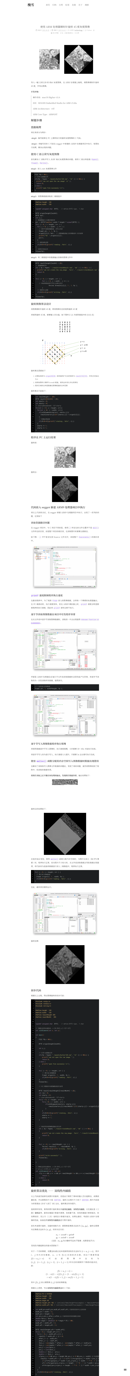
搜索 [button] (87, 4)
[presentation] (59, 1225)
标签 (67, 4)
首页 (48, 4)
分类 (61, 4)
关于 (80, 4)
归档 (54, 4)
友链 (74, 4)
